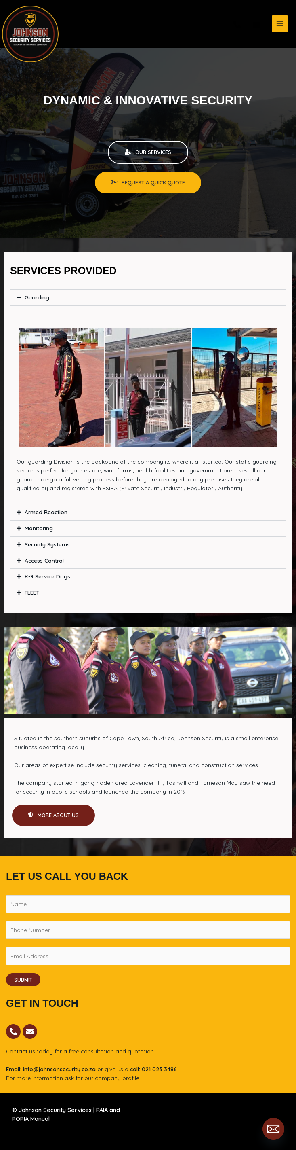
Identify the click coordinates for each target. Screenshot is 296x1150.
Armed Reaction (46, 511)
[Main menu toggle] (280, 23)
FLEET (32, 592)
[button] (148, 297)
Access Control (44, 560)
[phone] (237, 24)
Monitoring (39, 528)
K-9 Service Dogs (47, 576)
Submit (23, 979)
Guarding (37, 297)
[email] (256, 24)
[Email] (273, 1129)
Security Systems (47, 544)
